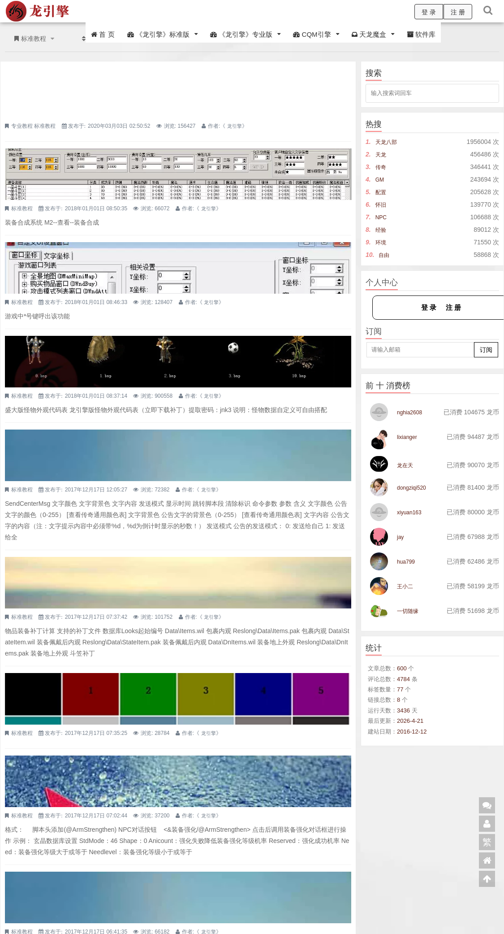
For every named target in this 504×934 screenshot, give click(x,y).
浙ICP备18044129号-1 (178, 920)
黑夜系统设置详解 (158, 669)
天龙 (381, 154)
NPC (382, 217)
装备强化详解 (150, 579)
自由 (385, 254)
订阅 (486, 349)
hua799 (407, 561)
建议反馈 (493, 915)
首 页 (102, 34)
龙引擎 (134, 96)
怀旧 (381, 204)
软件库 (421, 34)
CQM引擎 (312, 34)
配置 (381, 191)
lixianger (408, 436)
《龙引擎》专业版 (241, 34)
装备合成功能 (150, 138)
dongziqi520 (414, 487)
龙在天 (406, 465)
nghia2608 (411, 412)
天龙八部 (388, 141)
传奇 (381, 166)
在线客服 (395, 915)
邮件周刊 (459, 915)
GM (380, 179)
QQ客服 (140, 909)
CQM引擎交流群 (65, 909)
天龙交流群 (108, 909)
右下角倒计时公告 (158, 335)
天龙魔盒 (369, 34)
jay (401, 536)
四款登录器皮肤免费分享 (170, 72)
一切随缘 (409, 610)
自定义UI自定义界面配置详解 (178, 203)
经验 (381, 229)
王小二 (406, 586)
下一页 (333, 864)
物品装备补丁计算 (158, 425)
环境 (381, 242)
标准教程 (166, 88)
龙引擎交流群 (19, 909)
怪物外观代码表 (154, 269)
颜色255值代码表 (157, 514)
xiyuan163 (411, 512)
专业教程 (143, 88)
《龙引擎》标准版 (158, 34)
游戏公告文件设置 (158, 758)
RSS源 (427, 915)
